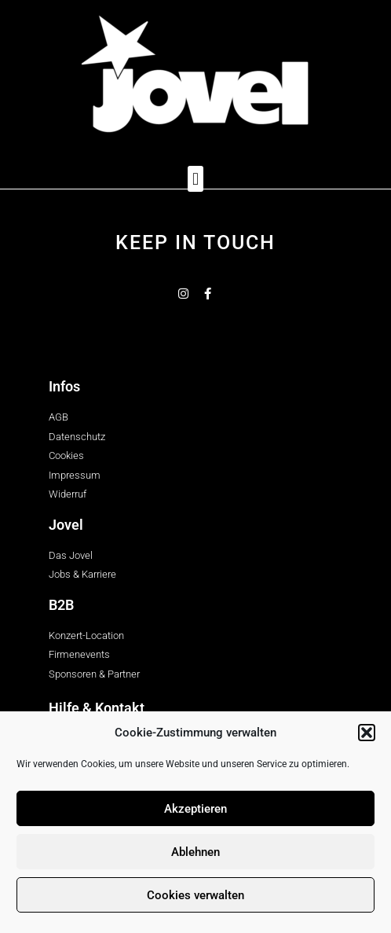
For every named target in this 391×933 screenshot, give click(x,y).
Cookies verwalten (195, 895)
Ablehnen (195, 852)
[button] (367, 732)
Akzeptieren (195, 809)
